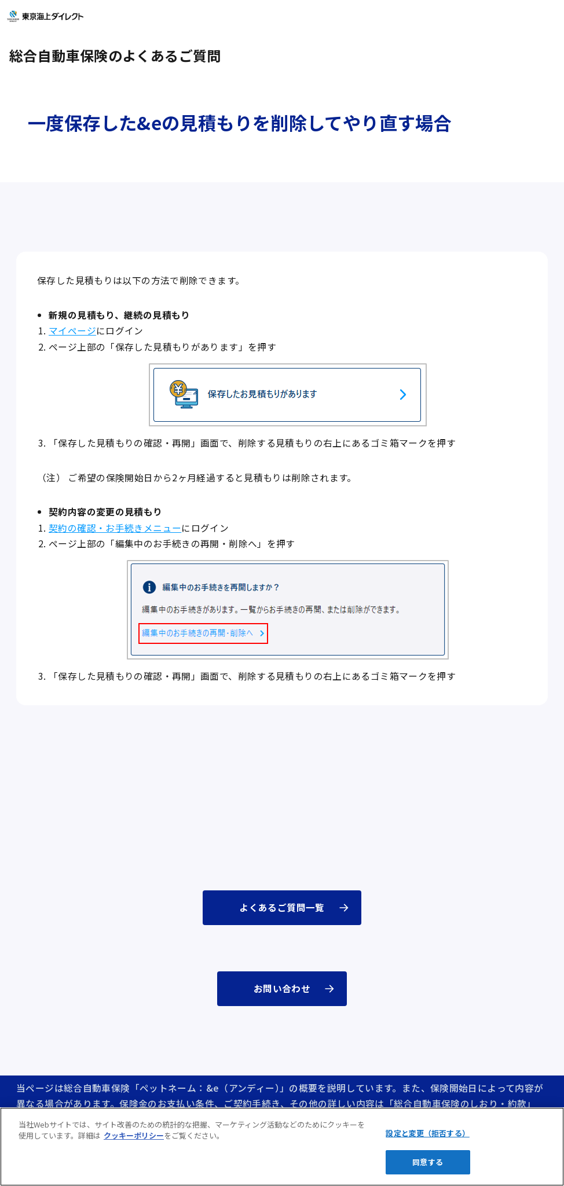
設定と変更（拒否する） (427, 1133)
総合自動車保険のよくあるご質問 (115, 55)
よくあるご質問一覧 (281, 907)
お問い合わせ (282, 988)
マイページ (72, 330)
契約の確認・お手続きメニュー (115, 528)
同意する (427, 1161)
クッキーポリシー (134, 1135)
